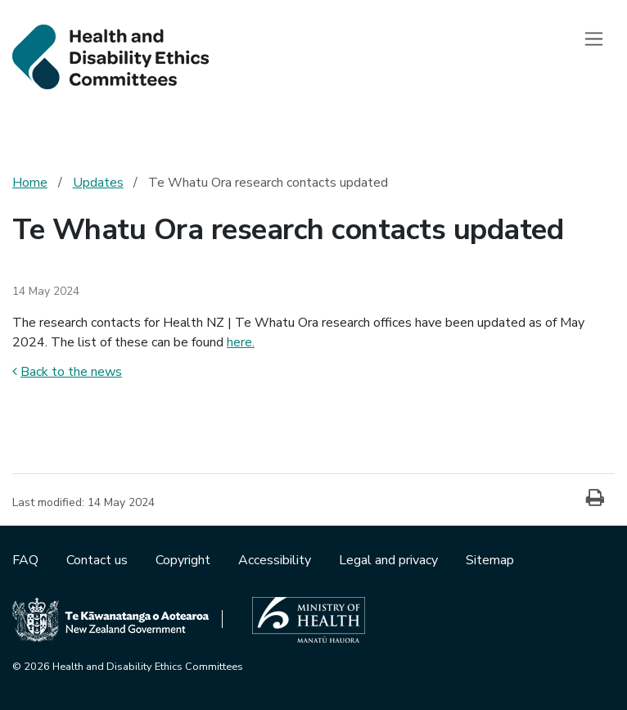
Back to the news (67, 372)
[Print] (595, 499)
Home (29, 183)
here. (241, 342)
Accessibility (276, 560)
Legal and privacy (390, 560)
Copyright (185, 560)
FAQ (27, 560)
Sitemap (490, 560)
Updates (98, 183)
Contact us (98, 560)
